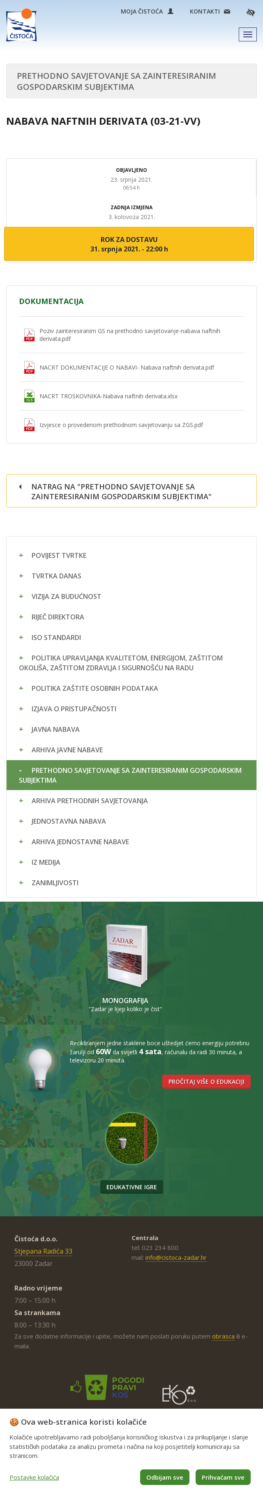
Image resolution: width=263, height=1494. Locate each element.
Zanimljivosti (55, 882)
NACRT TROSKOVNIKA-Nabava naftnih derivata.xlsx (108, 396)
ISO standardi (56, 637)
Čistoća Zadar (21, 24)
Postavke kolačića (34, 1477)
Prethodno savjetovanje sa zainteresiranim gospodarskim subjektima (130, 775)
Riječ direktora (58, 616)
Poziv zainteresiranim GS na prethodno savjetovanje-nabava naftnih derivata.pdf (129, 335)
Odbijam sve (164, 1477)
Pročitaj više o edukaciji (206, 1081)
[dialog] (131, 1451)
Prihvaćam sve (223, 1477)
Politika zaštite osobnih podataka (95, 688)
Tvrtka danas (56, 575)
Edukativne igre (131, 1187)
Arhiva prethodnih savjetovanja (90, 800)
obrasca (223, 1336)
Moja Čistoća (147, 11)
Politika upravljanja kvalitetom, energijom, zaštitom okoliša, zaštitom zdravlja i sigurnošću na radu (121, 662)
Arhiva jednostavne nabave (80, 841)
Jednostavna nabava (69, 821)
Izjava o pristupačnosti (74, 708)
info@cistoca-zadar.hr (176, 1257)
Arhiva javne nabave (67, 749)
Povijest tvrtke (59, 555)
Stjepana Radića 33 (43, 1251)
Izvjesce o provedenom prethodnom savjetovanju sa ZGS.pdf (121, 425)
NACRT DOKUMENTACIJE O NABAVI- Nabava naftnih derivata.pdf (126, 367)
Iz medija (46, 862)
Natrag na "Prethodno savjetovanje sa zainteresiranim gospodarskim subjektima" (121, 491)
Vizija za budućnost (67, 596)
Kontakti (205, 11)
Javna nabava (56, 729)
